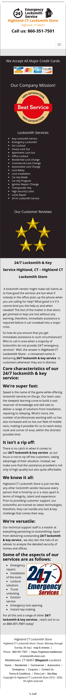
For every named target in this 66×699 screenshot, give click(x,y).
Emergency (18, 669)
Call (33, 693)
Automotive (54, 665)
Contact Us (48, 669)
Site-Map (52, 673)
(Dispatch (42, 660)
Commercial (37, 665)
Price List (39, 673)
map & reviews (41, 647)
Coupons (33, 669)
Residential (21, 665)
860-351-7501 (41, 31)
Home (8, 665)
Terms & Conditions (19, 673)
